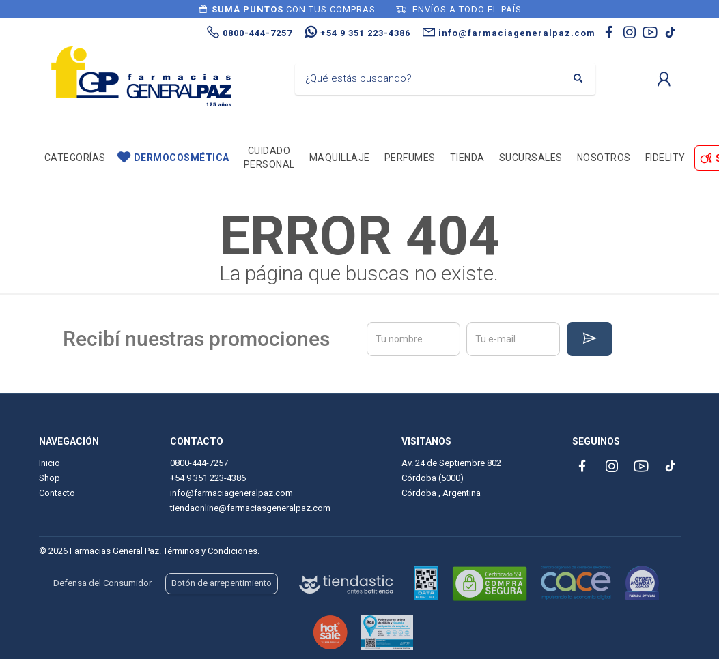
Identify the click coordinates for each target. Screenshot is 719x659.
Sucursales (531, 157)
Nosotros (604, 157)
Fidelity (665, 157)
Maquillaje (339, 157)
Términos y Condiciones (210, 551)
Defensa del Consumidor (102, 583)
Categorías (75, 157)
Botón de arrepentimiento (221, 583)
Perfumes (410, 157)
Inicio (49, 463)
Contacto (57, 493)
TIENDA (467, 157)
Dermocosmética (181, 157)
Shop (49, 478)
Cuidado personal (269, 157)
